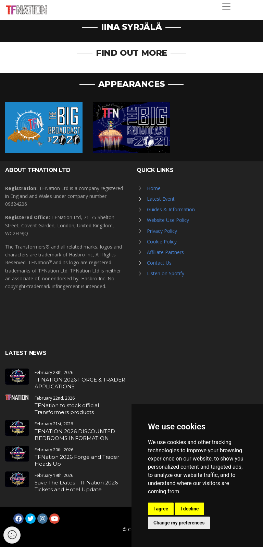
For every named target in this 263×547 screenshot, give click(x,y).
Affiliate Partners (165, 252)
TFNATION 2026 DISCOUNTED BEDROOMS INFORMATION (75, 434)
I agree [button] (160, 508)
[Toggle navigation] (226, 6)
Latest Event (161, 199)
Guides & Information (171, 209)
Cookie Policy (162, 241)
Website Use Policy (168, 220)
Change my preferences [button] (178, 522)
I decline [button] (189, 508)
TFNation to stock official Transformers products (67, 408)
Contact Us (159, 262)
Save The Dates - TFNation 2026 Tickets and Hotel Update (76, 486)
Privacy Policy (162, 231)
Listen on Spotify (165, 273)
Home (154, 188)
